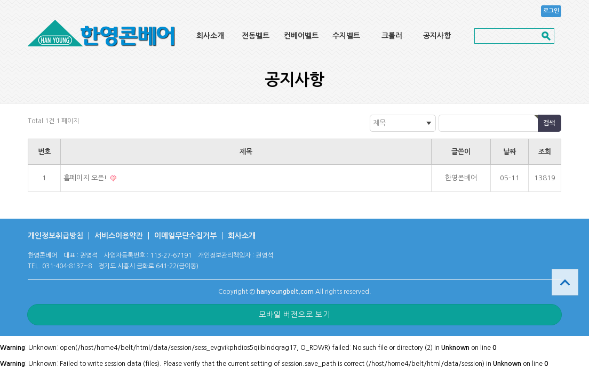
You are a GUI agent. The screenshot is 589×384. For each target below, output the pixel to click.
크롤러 (391, 35)
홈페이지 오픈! (86, 177)
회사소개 (210, 35)
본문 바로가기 (0, 0)
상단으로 (565, 282)
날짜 (509, 151)
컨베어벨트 (301, 35)
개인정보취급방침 (55, 235)
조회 (544, 151)
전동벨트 (255, 35)
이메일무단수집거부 (185, 235)
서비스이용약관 (118, 235)
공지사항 (437, 35)
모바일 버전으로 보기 (294, 314)
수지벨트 (346, 35)
